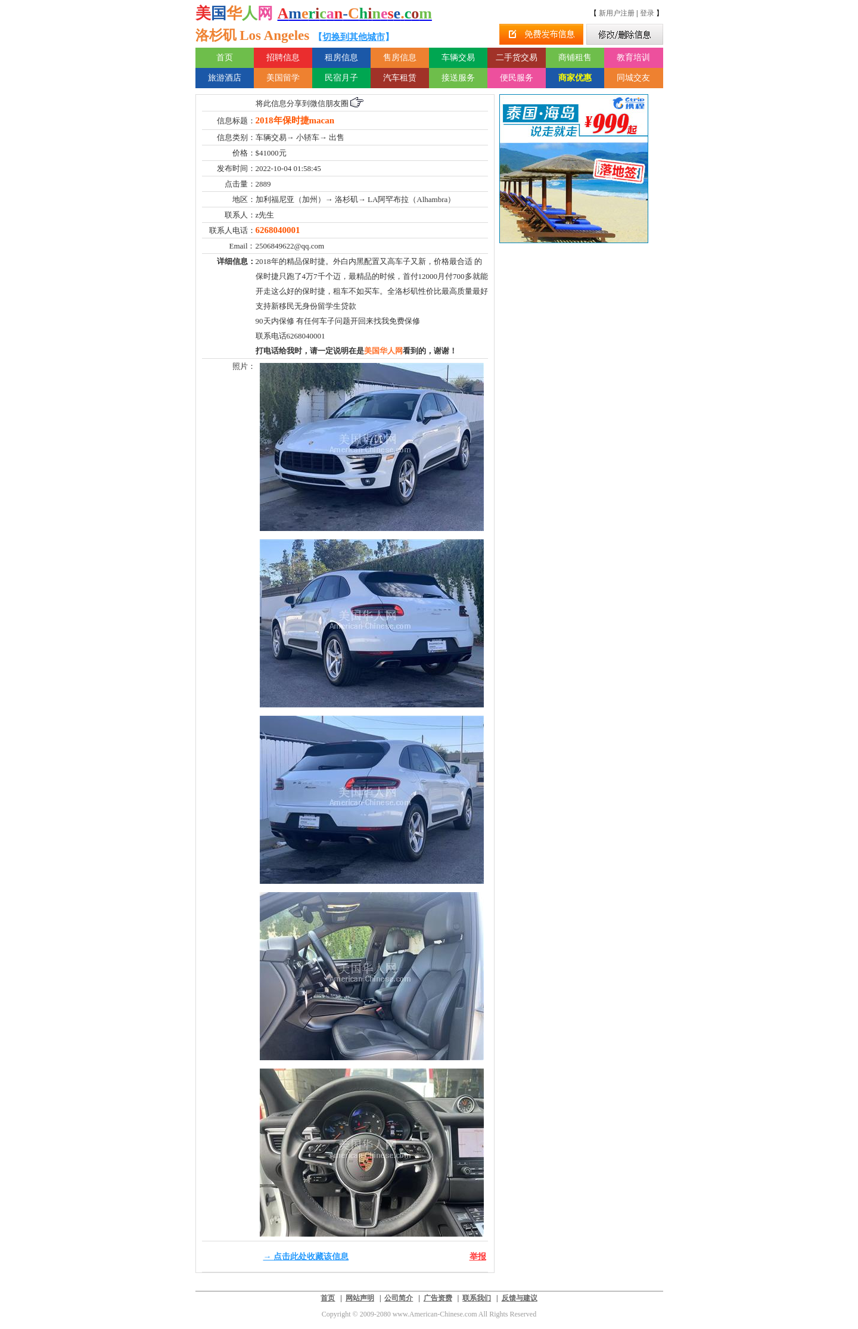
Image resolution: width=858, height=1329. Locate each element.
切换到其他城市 (353, 37)
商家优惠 (575, 77)
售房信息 (399, 57)
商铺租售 (575, 57)
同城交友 (633, 77)
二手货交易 (516, 57)
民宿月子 (341, 77)
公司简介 (398, 1298)
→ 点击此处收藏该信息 (306, 1256)
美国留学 (283, 77)
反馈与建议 (519, 1298)
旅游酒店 (224, 77)
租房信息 (341, 57)
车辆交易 (458, 57)
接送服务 (458, 77)
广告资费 (438, 1298)
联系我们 (476, 1298)
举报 (478, 1256)
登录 (647, 13)
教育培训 (633, 57)
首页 (224, 57)
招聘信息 (283, 57)
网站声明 (360, 1298)
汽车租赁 (399, 77)
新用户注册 (617, 13)
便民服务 (516, 77)
